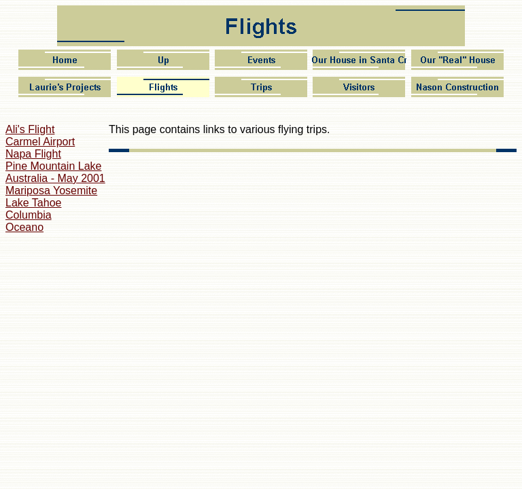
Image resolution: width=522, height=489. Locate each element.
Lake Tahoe (33, 203)
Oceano (24, 227)
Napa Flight (33, 154)
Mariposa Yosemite (51, 190)
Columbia (28, 215)
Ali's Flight (29, 129)
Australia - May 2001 (55, 178)
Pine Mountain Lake (53, 166)
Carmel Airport (40, 141)
